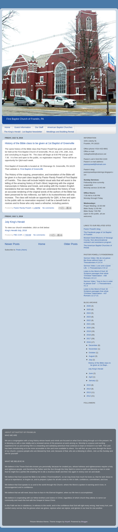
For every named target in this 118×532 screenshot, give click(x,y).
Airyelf (67, 522)
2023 (89, 317)
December (93, 345)
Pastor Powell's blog (92, 229)
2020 (89, 328)
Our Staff (39, 127)
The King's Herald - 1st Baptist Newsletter (23, 131)
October (92, 353)
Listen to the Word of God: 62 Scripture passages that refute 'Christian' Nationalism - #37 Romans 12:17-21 (96, 292)
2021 (89, 324)
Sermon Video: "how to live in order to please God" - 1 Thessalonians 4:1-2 (98, 283)
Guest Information (22, 127)
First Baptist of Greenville (31, 169)
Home (7, 127)
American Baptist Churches (59, 127)
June (91, 373)
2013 (89, 392)
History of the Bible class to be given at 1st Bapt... (99, 364)
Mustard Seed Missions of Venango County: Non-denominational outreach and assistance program (98, 240)
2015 (89, 385)
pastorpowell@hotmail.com (95, 164)
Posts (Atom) (21, 250)
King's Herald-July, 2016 (16, 230)
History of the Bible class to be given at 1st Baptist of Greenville (39, 143)
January (92, 380)
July (91, 360)
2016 (89, 342)
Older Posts (71, 244)
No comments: (49, 208)
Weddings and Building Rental (60, 131)
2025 (89, 309)
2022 (89, 320)
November (93, 349)
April (91, 377)
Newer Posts (12, 244)
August (92, 356)
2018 (89, 335)
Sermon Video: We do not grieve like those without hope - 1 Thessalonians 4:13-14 (97, 260)
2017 (89, 339)
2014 (89, 389)
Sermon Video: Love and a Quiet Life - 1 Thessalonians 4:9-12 (97, 267)
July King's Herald (15, 222)
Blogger (84, 522)
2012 (89, 396)
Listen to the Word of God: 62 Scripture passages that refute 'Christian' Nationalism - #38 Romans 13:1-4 (96, 274)
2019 (89, 331)
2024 (89, 313)
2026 (89, 306)
